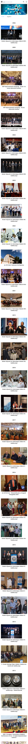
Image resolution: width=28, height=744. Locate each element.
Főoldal (2, 16)
